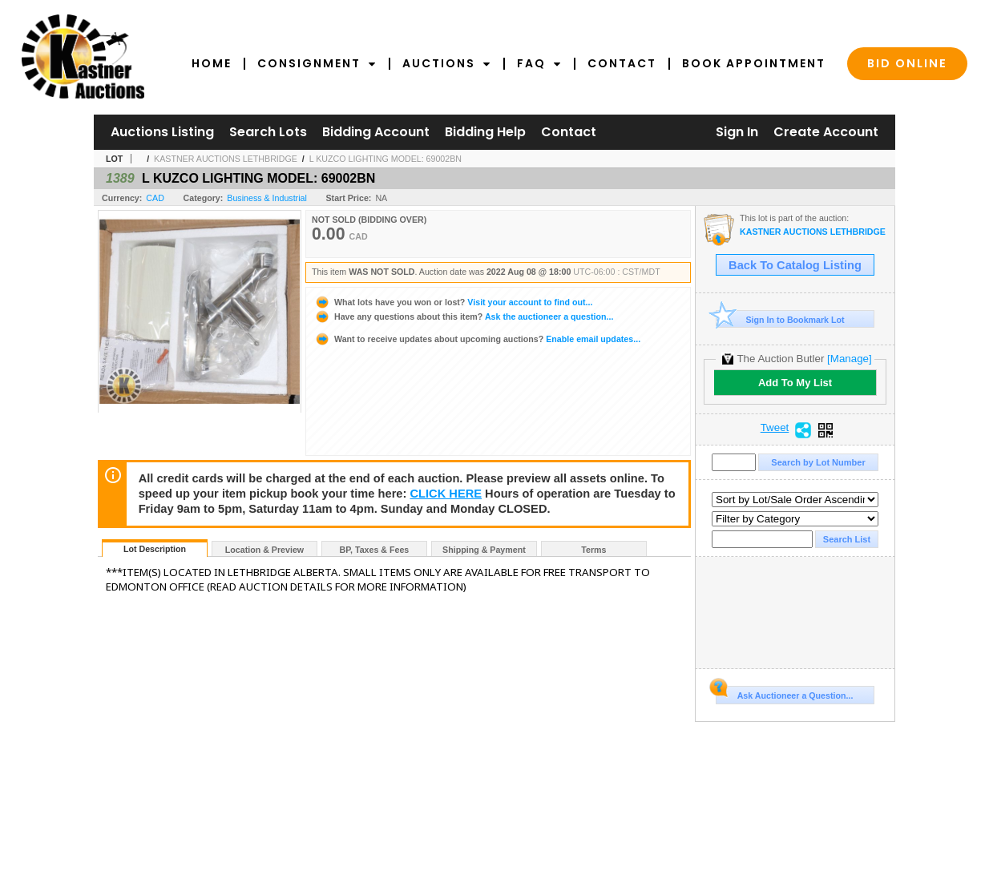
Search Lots (268, 132)
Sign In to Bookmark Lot (780, 319)
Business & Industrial (267, 198)
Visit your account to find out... (453, 302)
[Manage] (849, 359)
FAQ (539, 63)
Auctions (446, 63)
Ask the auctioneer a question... (463, 316)
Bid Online (907, 63)
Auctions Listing (162, 132)
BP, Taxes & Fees (375, 549)
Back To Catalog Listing (795, 265)
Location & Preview (264, 549)
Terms (593, 549)
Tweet (775, 427)
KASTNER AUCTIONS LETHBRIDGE (225, 158)
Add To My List (795, 383)
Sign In (737, 132)
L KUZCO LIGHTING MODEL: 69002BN (385, 158)
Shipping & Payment (484, 549)
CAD (155, 198)
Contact (621, 63)
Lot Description (154, 549)
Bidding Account (376, 132)
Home (212, 63)
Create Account (825, 132)
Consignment (317, 63)
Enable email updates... (477, 339)
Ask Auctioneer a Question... (784, 693)
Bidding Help (485, 132)
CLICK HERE (446, 493)
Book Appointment (754, 63)
